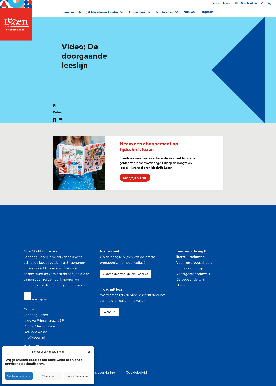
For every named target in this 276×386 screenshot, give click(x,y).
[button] (89, 351)
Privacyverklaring (101, 372)
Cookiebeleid (136, 372)
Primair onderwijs (189, 268)
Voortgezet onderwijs (193, 274)
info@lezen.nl (34, 337)
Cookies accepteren (19, 376)
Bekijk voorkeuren (77, 376)
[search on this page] (269, 3)
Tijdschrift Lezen (220, 3)
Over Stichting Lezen (249, 3)
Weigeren (48, 376)
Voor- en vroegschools (194, 262)
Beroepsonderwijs (190, 279)
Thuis (180, 285)
